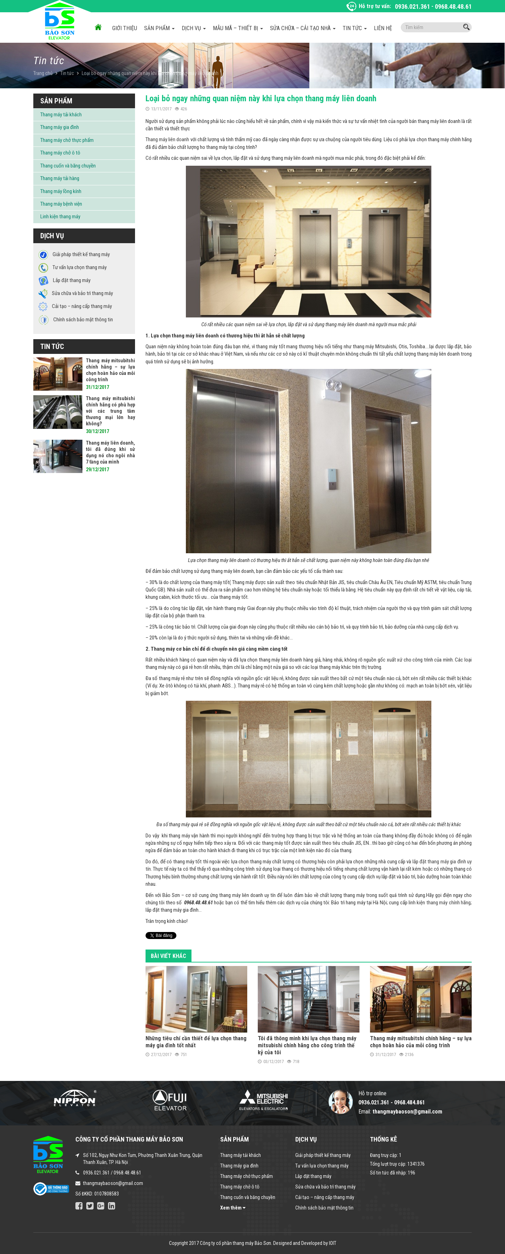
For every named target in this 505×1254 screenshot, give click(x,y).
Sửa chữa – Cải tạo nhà (303, 28)
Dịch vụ (194, 28)
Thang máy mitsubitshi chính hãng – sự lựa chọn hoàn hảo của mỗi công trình (421, 1042)
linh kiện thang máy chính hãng (440, 902)
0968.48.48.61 (453, 6)
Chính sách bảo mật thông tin (324, 1208)
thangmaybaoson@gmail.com (113, 1183)
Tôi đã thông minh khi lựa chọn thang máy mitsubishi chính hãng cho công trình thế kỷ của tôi (307, 1045)
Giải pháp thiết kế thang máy (323, 1155)
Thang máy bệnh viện (61, 204)
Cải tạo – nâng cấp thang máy (324, 1197)
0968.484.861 (409, 1102)
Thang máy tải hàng (59, 178)
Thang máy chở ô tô (60, 153)
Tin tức (355, 28)
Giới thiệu (124, 28)
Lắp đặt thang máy (313, 1176)
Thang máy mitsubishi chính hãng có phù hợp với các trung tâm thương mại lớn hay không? (110, 411)
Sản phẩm (159, 28)
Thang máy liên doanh (167, 139)
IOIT (332, 1243)
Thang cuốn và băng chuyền (68, 166)
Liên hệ (383, 28)
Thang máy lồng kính (60, 191)
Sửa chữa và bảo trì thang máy (325, 1187)
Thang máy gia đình (59, 127)
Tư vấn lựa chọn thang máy (322, 1166)
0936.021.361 (412, 6)
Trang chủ (43, 73)
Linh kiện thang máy (60, 216)
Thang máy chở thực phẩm (67, 140)
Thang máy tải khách (61, 114)
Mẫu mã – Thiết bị (238, 28)
